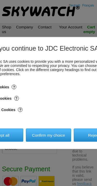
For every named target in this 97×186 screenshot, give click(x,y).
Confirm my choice (48, 135)
